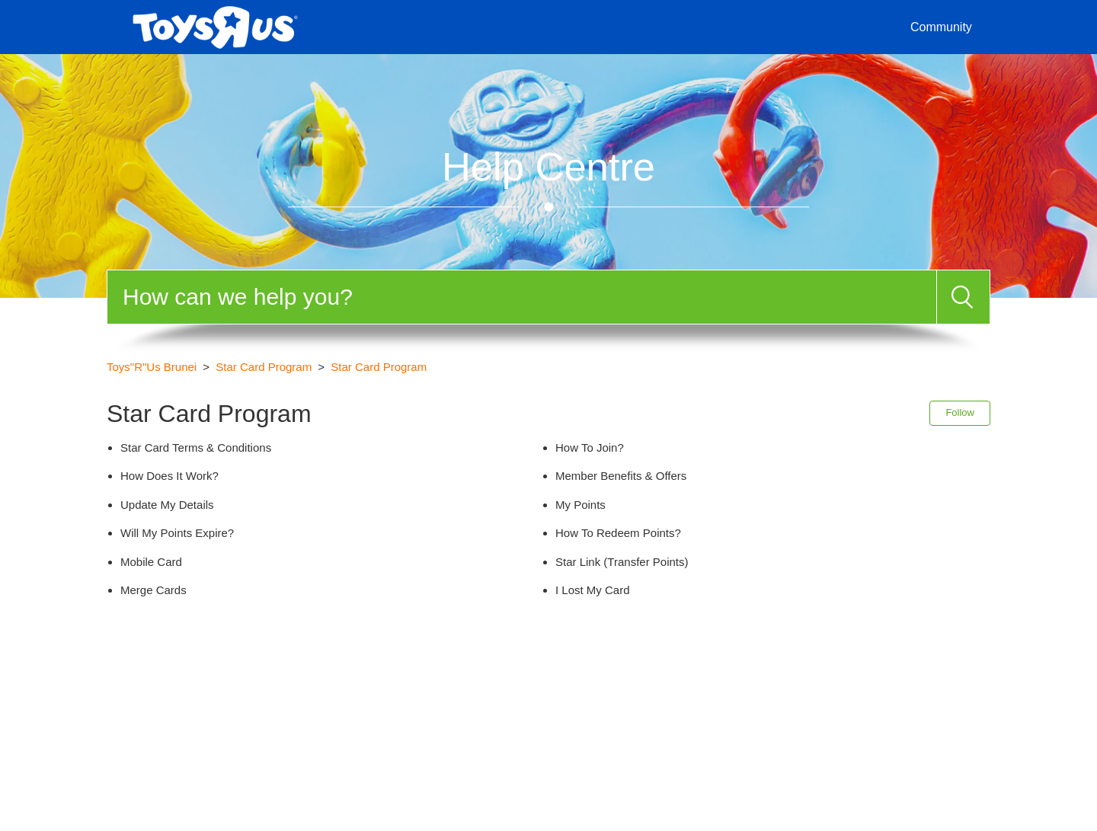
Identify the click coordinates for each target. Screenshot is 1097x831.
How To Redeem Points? (618, 532)
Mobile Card (151, 561)
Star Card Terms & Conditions (195, 447)
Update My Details (167, 504)
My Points (580, 504)
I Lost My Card (592, 589)
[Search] (521, 297)
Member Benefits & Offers (620, 475)
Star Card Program (264, 366)
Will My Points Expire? (177, 532)
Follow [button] (959, 412)
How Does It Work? (169, 475)
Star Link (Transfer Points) (622, 561)
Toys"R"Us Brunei (152, 366)
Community (941, 27)
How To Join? (589, 447)
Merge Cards (153, 589)
